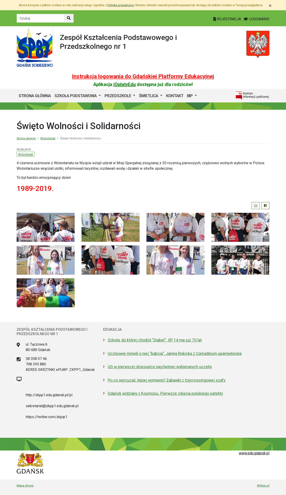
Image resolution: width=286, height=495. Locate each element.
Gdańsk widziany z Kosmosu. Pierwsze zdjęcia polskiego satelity (165, 393)
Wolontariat (47, 138)
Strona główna (34, 95)
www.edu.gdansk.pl (254, 453)
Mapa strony (25, 485)
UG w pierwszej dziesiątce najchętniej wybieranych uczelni (160, 367)
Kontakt (174, 95)
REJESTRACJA (227, 19)
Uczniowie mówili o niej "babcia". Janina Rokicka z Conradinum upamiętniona (175, 353)
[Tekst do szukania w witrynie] (40, 18)
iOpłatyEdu (124, 84)
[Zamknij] (270, 5)
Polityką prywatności (120, 5)
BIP (190, 95)
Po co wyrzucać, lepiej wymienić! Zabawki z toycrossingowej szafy (166, 380)
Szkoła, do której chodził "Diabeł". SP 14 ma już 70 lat (155, 340)
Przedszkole (118, 95)
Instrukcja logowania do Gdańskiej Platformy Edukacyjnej (143, 76)
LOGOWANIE (256, 19)
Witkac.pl (263, 485)
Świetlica (149, 95)
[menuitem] (78, 96)
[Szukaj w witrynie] (69, 18)
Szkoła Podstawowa (75, 95)
